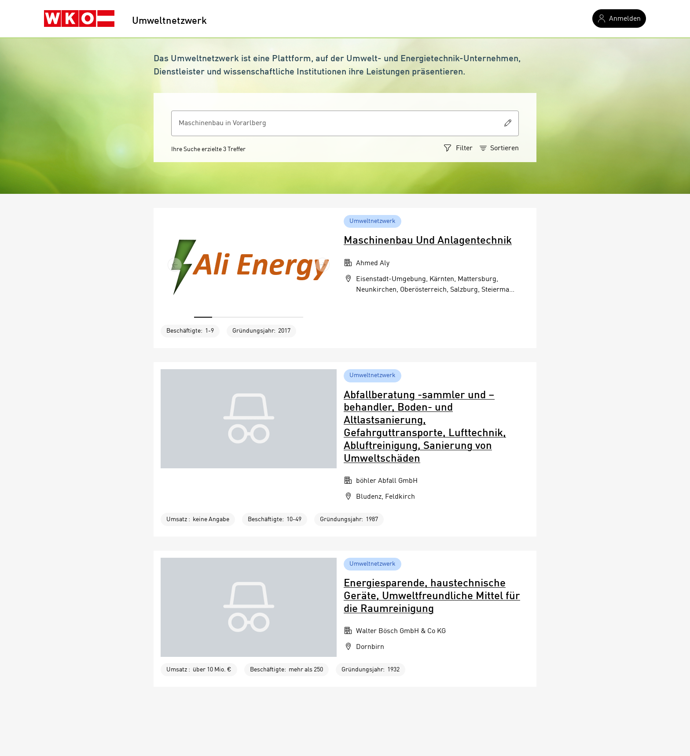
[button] (175, 264)
